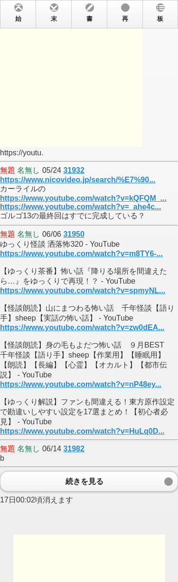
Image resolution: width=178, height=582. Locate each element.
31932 (73, 170)
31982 (73, 449)
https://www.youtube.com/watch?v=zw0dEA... (82, 327)
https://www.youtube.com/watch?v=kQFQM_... (83, 198)
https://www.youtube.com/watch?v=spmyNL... (82, 291)
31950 (73, 234)
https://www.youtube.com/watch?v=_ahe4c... (80, 207)
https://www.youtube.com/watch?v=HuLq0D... (82, 431)
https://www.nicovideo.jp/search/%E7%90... (78, 180)
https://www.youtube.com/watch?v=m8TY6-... (81, 254)
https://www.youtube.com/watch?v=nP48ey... (80, 384)
